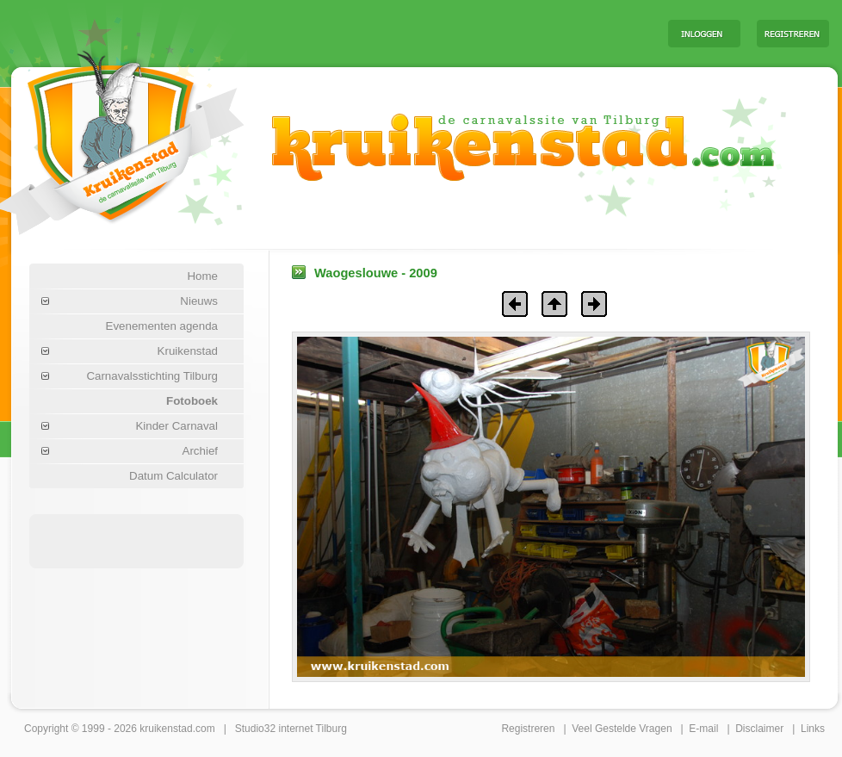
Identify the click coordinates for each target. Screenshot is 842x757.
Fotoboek (192, 400)
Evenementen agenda (162, 326)
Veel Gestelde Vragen (622, 729)
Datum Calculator (173, 475)
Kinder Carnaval (176, 425)
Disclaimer (759, 729)
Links (813, 729)
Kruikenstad (188, 350)
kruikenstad (165, 729)
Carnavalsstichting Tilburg (152, 375)
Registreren (527, 729)
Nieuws (199, 301)
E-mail (703, 729)
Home (202, 276)
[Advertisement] (137, 540)
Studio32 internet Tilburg (291, 729)
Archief (200, 450)
